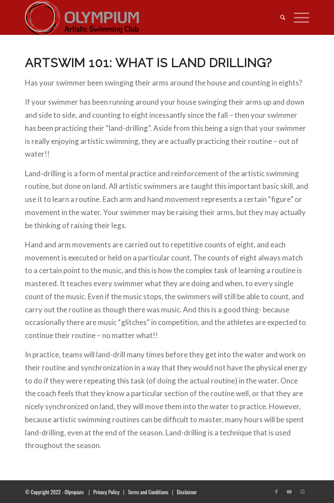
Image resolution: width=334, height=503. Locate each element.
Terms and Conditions (148, 492)
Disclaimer (187, 492)
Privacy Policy (106, 492)
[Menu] (297, 17)
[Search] (278, 17)
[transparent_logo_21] (138, 17)
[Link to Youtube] (289, 491)
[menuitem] (278, 17)
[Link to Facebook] (276, 491)
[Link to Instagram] (302, 491)
